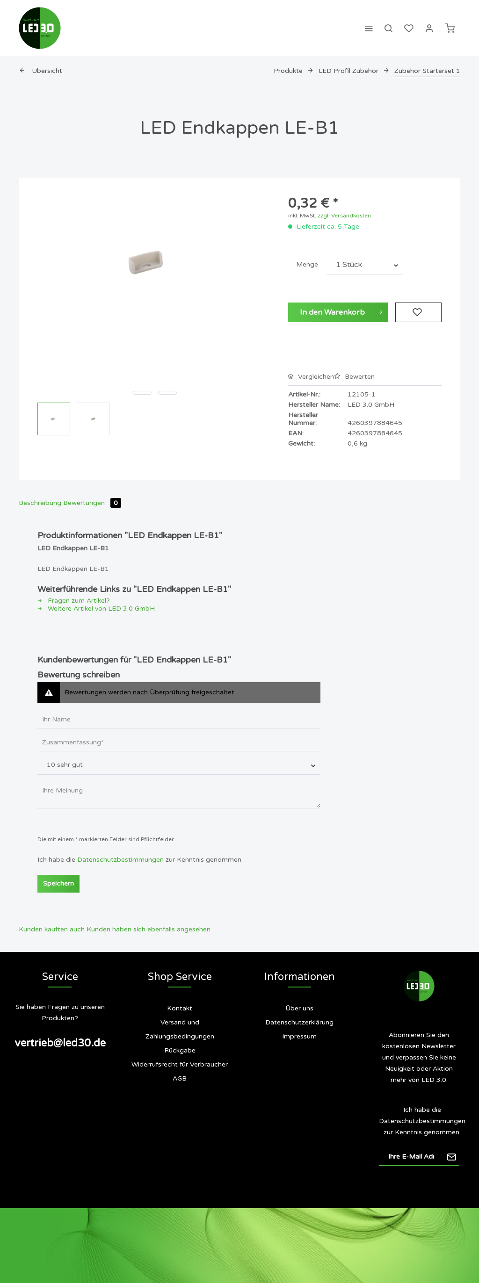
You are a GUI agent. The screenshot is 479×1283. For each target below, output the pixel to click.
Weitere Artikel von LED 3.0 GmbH (96, 609)
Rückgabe (180, 1050)
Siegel (305, 1074)
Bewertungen (92, 503)
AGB (180, 1078)
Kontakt (179, 1008)
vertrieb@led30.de (60, 1043)
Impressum (299, 1036)
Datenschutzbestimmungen (120, 860)
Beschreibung (40, 503)
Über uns (299, 1008)
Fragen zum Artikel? (73, 601)
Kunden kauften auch (52, 929)
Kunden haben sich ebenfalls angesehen (148, 929)
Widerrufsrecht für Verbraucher (179, 1064)
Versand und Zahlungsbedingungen (179, 1029)
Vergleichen (311, 377)
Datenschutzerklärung (299, 1022)
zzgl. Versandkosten (344, 215)
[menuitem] (368, 28)
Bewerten (354, 377)
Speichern (58, 883)
